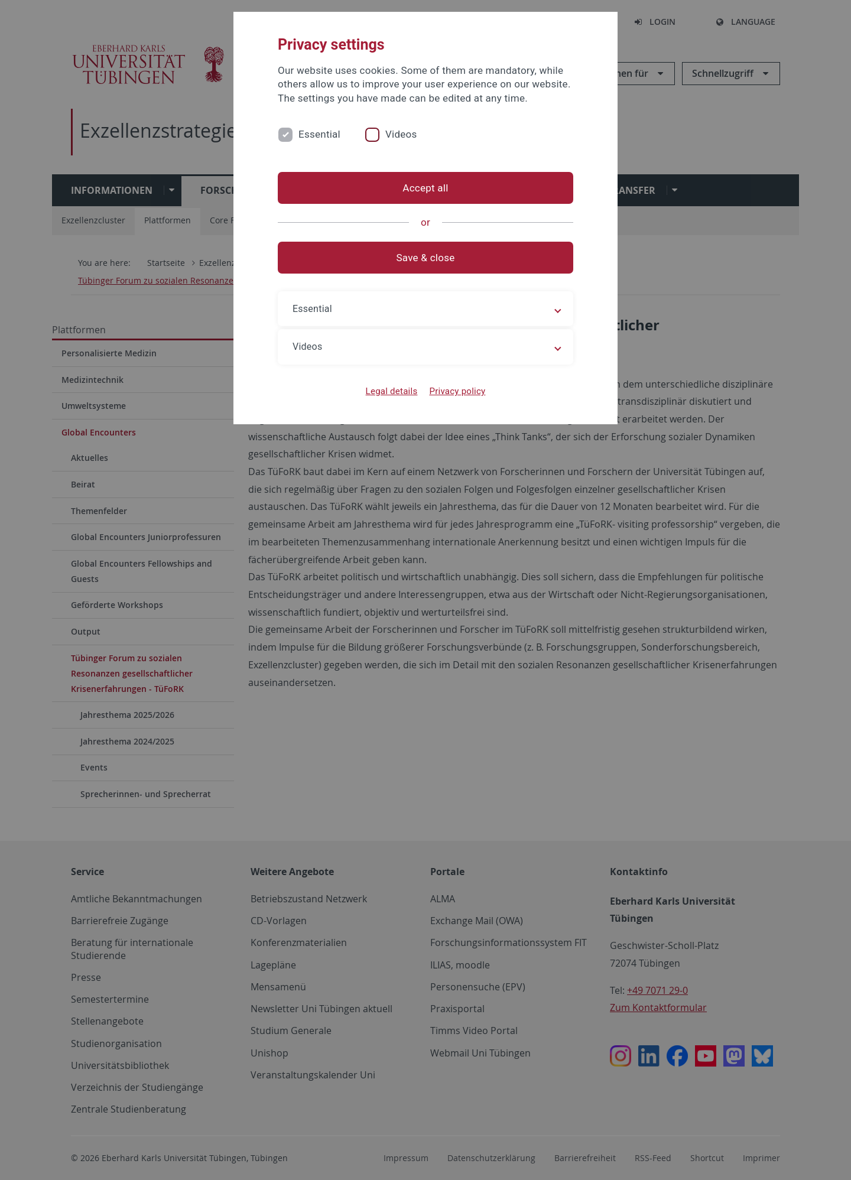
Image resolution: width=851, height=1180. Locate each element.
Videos (401, 134)
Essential (319, 134)
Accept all (425, 188)
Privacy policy (457, 391)
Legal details (392, 391)
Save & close (426, 258)
